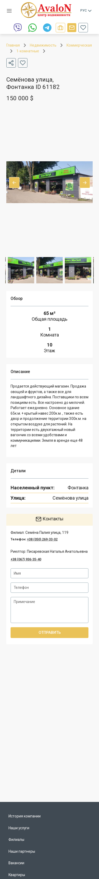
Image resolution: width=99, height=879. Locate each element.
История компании (24, 816)
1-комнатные (27, 51)
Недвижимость (43, 45)
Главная (13, 45)
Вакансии (16, 863)
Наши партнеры (21, 851)
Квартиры (16, 875)
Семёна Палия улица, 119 (46, 532)
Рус (86, 10)
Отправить (49, 632)
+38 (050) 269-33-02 (42, 539)
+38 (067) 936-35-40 (26, 559)
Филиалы (16, 839)
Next (84, 182)
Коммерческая (79, 45)
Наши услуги (18, 828)
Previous (14, 182)
